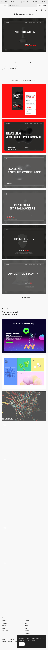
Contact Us (27, 633)
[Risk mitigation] (24, 242)
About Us (27, 630)
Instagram (10, 641)
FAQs (26, 628)
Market (26, 625)
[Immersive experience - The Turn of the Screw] (24, 507)
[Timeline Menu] (24, 473)
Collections (4, 623)
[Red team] (24, 207)
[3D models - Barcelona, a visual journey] (24, 542)
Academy (27, 620)
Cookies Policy (5, 639)
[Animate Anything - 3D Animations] (24, 336)
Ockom (31, 14)
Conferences (5, 630)
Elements (4, 625)
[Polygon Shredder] (24, 406)
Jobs (26, 623)
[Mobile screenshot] (24, 101)
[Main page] (24, 171)
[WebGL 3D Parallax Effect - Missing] (24, 439)
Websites (4, 620)
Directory (4, 628)
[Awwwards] (5, 5)
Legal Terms (12, 639)
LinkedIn (16, 641)
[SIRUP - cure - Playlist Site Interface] (24, 576)
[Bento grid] (24, 372)
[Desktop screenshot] (24, 136)
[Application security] (24, 277)
